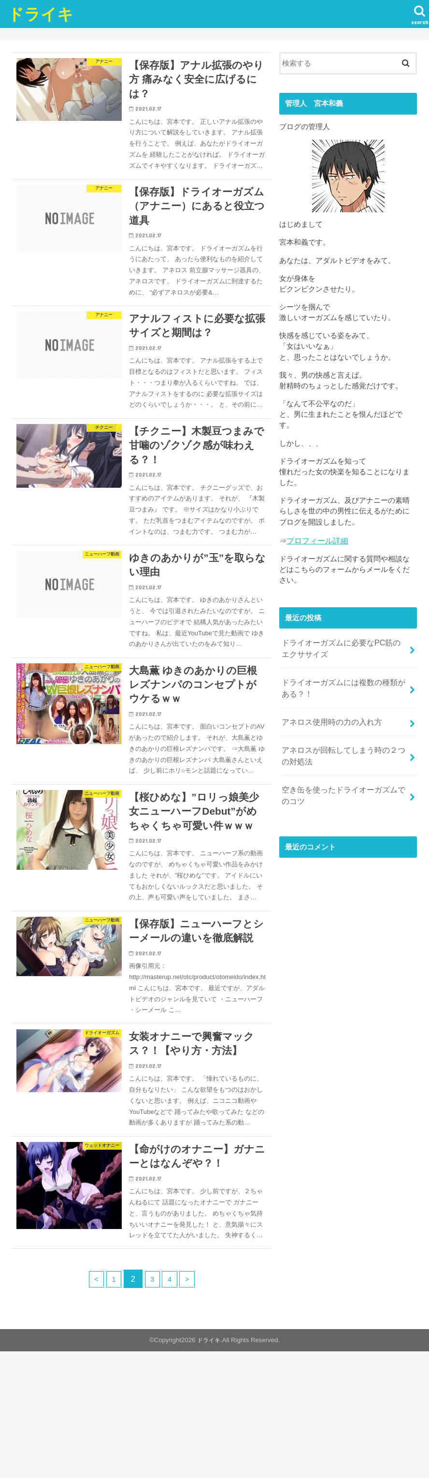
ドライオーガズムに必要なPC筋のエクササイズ (345, 645)
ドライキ (40, 13)
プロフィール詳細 (315, 540)
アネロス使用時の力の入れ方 (329, 713)
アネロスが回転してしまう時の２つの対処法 (343, 743)
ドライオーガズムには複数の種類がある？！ (343, 682)
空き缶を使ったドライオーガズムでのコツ (343, 780)
